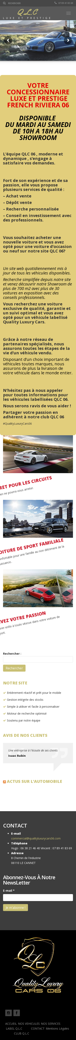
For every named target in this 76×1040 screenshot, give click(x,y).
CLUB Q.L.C (21, 1033)
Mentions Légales (57, 1028)
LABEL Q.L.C (14, 1028)
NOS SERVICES (50, 1024)
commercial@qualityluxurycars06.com (36, 838)
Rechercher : (12, 654)
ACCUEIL (11, 1024)
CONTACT (38, 1028)
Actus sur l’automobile (34, 781)
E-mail (9, 890)
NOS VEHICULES (29, 1024)
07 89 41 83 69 (64, 3)
